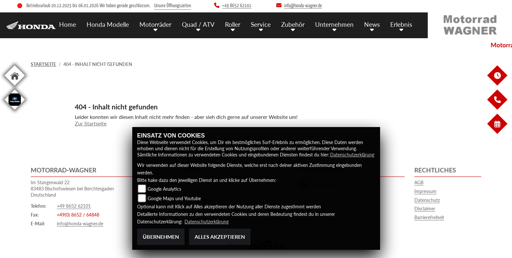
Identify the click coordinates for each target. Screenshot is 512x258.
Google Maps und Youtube (174, 198)
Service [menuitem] (261, 24)
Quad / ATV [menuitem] (198, 24)
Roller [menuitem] (232, 24)
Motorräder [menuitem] (155, 24)
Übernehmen (161, 237)
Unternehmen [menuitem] (334, 24)
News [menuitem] (372, 24)
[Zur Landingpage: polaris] (15, 111)
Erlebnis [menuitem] (401, 24)
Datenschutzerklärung (352, 154)
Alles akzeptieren (220, 237)
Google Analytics (164, 189)
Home (67, 24)
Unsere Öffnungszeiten (172, 5)
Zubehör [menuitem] (293, 24)
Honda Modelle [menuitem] (108, 24)
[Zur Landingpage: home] (15, 87)
